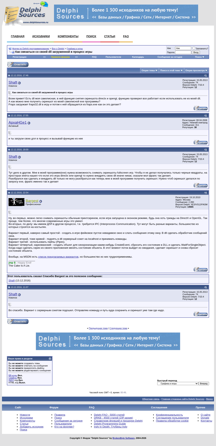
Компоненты (68, 36)
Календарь (138, 57)
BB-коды (13, 375)
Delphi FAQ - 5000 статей (109, 414)
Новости (25, 414)
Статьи (109, 36)
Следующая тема (118, 328)
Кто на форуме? (64, 426)
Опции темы (148, 70)
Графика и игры (75, 48)
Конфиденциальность (169, 414)
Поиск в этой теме (170, 70)
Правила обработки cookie (172, 420)
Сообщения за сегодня (169, 57)
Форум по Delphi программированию (30, 48)
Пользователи (113, 57)
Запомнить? (200, 48)
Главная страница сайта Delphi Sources (182, 399)
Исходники (41, 36)
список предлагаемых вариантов (58, 256)
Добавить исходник (31, 426)
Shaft (13, 82)
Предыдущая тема (98, 328)
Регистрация (19, 57)
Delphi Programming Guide (110, 423)
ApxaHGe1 (18, 122)
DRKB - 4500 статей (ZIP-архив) (113, 417)
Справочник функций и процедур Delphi (118, 420)
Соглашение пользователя (172, 417)
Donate (205, 417)
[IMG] (11, 380)
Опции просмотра (195, 70)
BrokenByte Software (124, 438)
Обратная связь (150, 399)
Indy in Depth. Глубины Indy (110, 426)
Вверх (209, 399)
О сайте (205, 414)
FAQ (126, 36)
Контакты (206, 420)
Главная (17, 36)
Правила (59, 414)
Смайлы (13, 378)
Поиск (91, 36)
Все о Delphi (58, 48)
